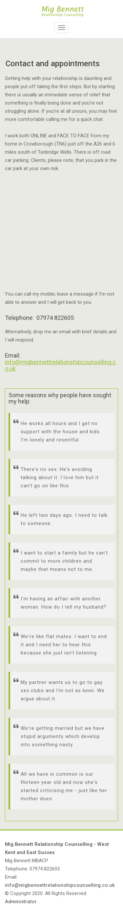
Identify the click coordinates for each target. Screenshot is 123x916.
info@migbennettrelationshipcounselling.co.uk (60, 365)
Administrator (21, 902)
